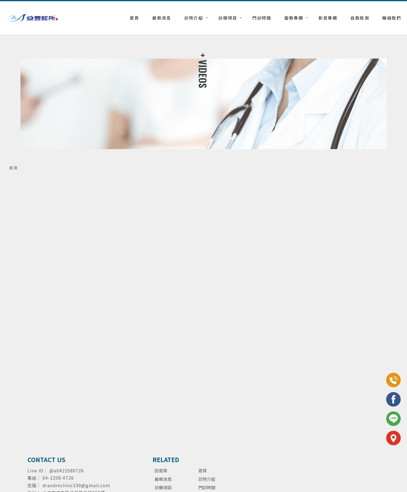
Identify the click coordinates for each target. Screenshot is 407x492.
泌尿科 (134, 435)
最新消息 (161, 18)
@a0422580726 (66, 471)
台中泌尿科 (194, 435)
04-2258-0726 (58, 478)
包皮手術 (270, 435)
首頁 (134, 18)
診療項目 (227, 18)
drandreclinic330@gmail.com (76, 485)
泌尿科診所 (173, 435)
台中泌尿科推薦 (219, 435)
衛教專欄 (293, 18)
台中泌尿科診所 (247, 435)
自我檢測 (359, 18)
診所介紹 (193, 18)
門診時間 (261, 18)
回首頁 (161, 471)
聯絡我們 (391, 18)
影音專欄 (327, 18)
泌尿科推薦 (152, 435)
